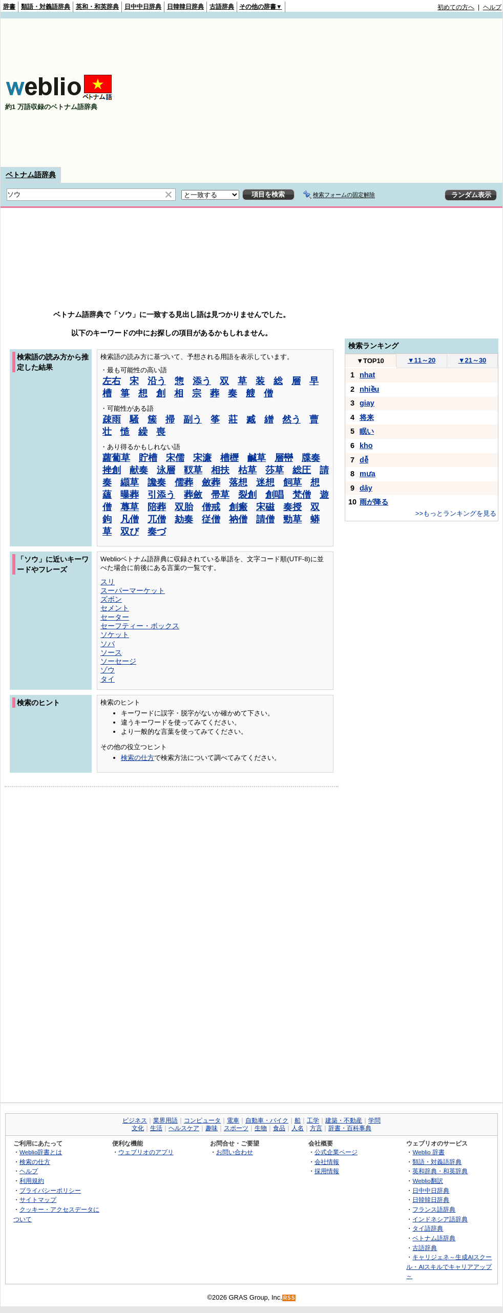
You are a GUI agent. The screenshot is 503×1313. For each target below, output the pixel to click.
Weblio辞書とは (40, 1152)
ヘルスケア (184, 1128)
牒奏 (311, 458)
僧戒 (211, 507)
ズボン (111, 599)
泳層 (166, 470)
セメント (114, 608)
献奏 (139, 470)
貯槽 (148, 458)
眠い (367, 431)
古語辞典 (221, 7)
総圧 (301, 470)
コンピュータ (202, 1120)
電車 (233, 1120)
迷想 (265, 482)
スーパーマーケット (132, 590)
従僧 (211, 519)
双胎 (184, 507)
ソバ (107, 644)
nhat (367, 375)
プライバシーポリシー (50, 1190)
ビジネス (134, 1120)
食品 (279, 1128)
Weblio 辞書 (428, 1152)
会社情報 (327, 1161)
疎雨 (111, 419)
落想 (238, 482)
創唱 (274, 495)
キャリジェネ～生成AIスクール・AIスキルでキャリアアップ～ (449, 1266)
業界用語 (165, 1120)
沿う (157, 381)
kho (366, 445)
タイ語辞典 (427, 1228)
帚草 (220, 495)
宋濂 (202, 458)
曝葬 (129, 495)
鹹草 (256, 458)
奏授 (292, 507)
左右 (111, 381)
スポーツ (236, 1128)
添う (202, 381)
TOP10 (370, 361)
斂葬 (211, 482)
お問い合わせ (234, 1152)
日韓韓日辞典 (185, 7)
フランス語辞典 (433, 1209)
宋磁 (265, 507)
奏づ (157, 531)
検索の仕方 (137, 757)
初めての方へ (455, 7)
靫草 (193, 470)
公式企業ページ (336, 1152)
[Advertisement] (369, 92)
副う (192, 419)
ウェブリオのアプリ (146, 1152)
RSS (289, 1298)
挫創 (111, 470)
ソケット (114, 634)
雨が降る (374, 502)
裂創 (247, 495)
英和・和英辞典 (97, 7)
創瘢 (238, 507)
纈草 (129, 482)
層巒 (284, 458)
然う (291, 419)
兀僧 (157, 519)
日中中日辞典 (142, 7)
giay (367, 403)
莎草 (274, 470)
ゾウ (107, 670)
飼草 (292, 482)
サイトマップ (37, 1199)
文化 (138, 1128)
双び (129, 531)
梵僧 (301, 495)
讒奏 (157, 482)
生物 (261, 1128)
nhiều (369, 389)
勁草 (292, 519)
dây (366, 488)
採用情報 (327, 1171)
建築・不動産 (343, 1120)
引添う (161, 495)
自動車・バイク (266, 1120)
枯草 (247, 470)
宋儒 (175, 458)
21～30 (472, 360)
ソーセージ (118, 661)
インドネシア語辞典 (440, 1219)
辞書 (9, 7)
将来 (367, 417)
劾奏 (184, 519)
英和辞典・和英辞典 (440, 1171)
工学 (313, 1120)
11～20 (422, 360)
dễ (364, 460)
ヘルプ (492, 7)
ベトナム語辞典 (31, 175)
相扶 (220, 470)
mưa (367, 474)
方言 (316, 1128)
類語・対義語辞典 (45, 7)
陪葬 (157, 507)
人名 (297, 1128)
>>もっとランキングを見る (455, 513)
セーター (114, 617)
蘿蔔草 (116, 458)
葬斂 (193, 495)
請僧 (265, 519)
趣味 (211, 1128)
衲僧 (238, 519)
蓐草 (129, 507)
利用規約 (31, 1180)
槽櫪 (229, 458)
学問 (374, 1120)
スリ (107, 582)
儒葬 (184, 482)
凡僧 (129, 519)
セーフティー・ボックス (139, 626)
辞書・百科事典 (349, 1128)
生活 (156, 1128)
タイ (107, 679)
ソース (111, 652)
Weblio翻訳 (427, 1180)
